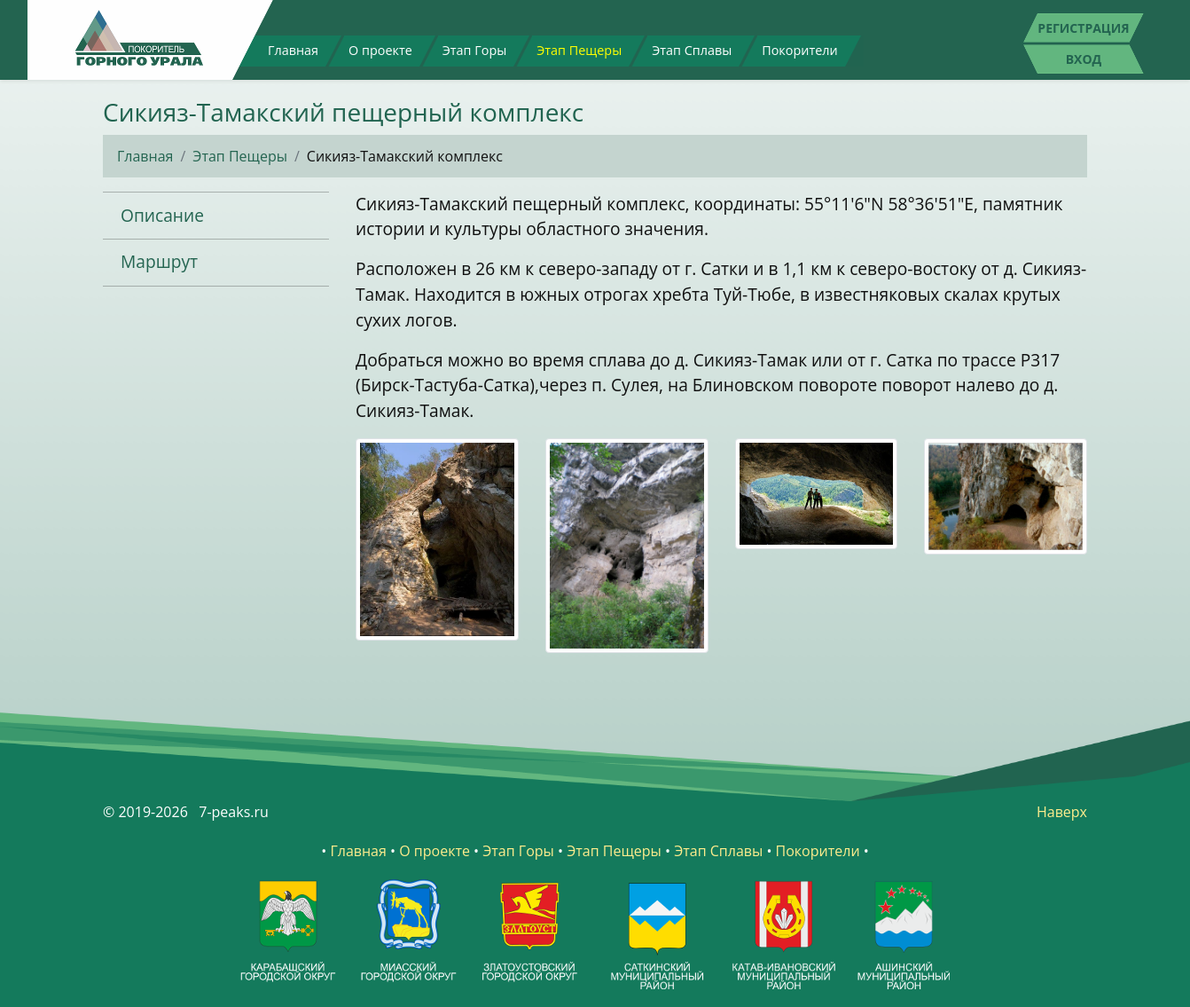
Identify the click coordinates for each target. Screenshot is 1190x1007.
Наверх (1062, 812)
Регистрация (1083, 28)
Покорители (799, 50)
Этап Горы (474, 50)
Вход (1084, 59)
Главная (293, 50)
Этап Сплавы (692, 50)
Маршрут (159, 261)
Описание (162, 215)
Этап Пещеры (579, 50)
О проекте (380, 50)
